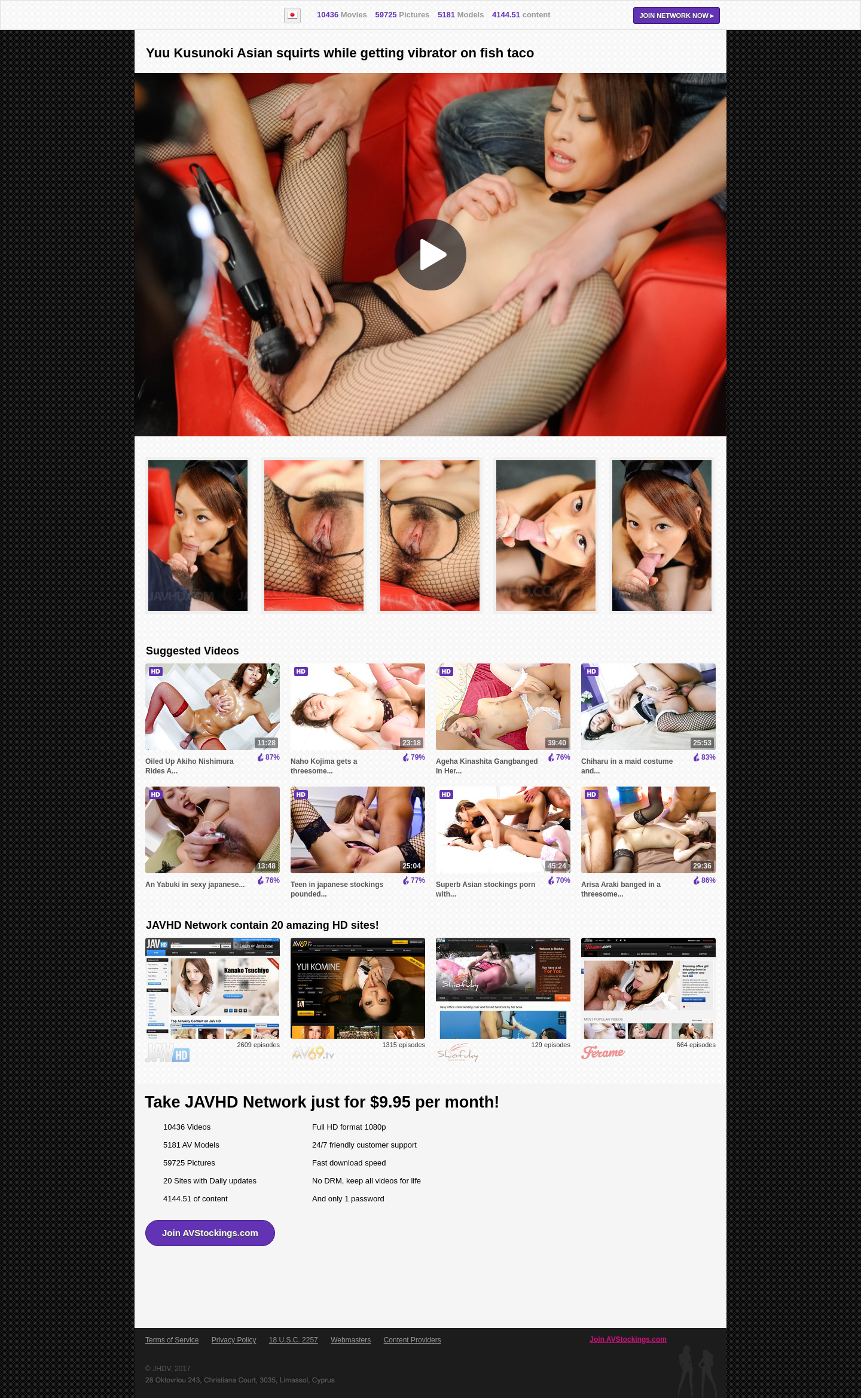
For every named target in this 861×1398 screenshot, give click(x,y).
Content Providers (412, 1340)
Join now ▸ (676, 15)
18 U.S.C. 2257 (293, 1340)
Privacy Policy (234, 1340)
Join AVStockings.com (210, 1233)
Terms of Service (172, 1340)
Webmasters (351, 1340)
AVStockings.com (202, 16)
